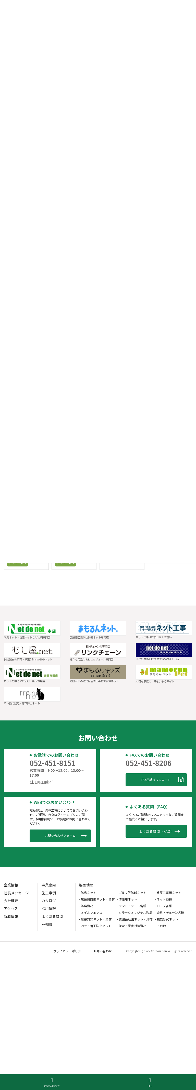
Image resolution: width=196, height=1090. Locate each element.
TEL (150, 1082)
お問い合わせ (51, 1082)
